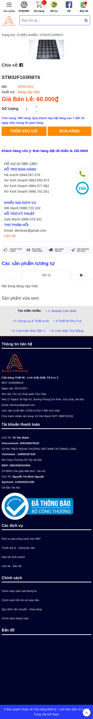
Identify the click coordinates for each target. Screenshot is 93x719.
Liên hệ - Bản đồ (11, 566)
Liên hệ (9, 236)
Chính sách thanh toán (15, 618)
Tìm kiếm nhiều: (30, 310)
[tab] (46, 275)
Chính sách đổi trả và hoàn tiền (20, 600)
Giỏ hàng (39, 11)
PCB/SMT (24, 11)
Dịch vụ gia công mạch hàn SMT (21, 538)
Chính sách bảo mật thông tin (19, 591)
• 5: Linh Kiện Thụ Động (66, 331)
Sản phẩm (9, 11)
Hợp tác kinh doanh (13, 557)
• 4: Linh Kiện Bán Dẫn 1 (28, 331)
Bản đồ (84, 11)
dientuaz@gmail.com (22, 405)
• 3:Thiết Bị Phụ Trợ (67, 321)
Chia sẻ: (10, 65)
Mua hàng (69, 131)
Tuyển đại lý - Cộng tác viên (18, 547)
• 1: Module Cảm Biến (61, 311)
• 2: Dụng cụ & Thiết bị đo (31, 321)
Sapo (55, 714)
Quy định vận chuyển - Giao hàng (22, 609)
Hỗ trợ (54, 11)
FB (69, 11)
